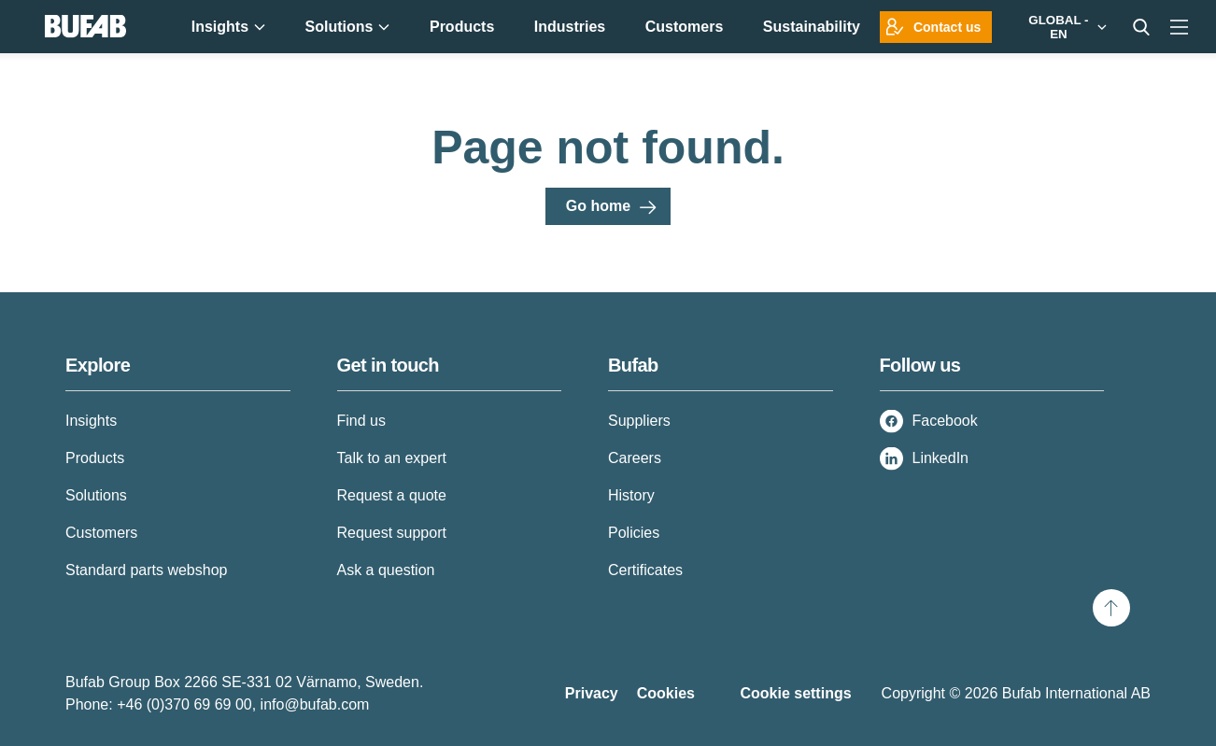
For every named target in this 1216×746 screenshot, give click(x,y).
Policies (633, 533)
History (631, 495)
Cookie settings (795, 693)
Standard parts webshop (146, 570)
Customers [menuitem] (684, 27)
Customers (101, 533)
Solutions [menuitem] (347, 27)
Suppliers (639, 421)
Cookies (666, 693)
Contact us (947, 27)
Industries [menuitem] (569, 27)
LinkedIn (940, 458)
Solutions (96, 495)
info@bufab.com (315, 704)
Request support (391, 533)
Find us (361, 421)
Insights (91, 421)
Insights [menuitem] (228, 27)
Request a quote (391, 495)
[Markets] (1064, 26)
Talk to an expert (391, 458)
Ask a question (386, 570)
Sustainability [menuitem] (811, 27)
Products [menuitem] (462, 27)
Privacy (591, 693)
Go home (598, 206)
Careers (634, 458)
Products (94, 458)
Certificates (645, 570)
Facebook (945, 421)
